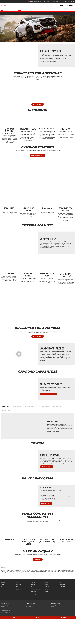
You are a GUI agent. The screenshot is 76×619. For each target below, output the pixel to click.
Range (52, 13)
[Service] (38, 617)
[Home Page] (3, 5)
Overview (21, 13)
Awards (46, 591)
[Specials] (63, 617)
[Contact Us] (34, 1)
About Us (47, 586)
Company (72, 10)
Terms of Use (62, 586)
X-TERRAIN (57, 13)
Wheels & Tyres (5, 406)
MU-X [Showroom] (10, 10)
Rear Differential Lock (7, 410)
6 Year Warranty (33, 591)
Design (34, 13)
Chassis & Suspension (17, 406)
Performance (27, 13)
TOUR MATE (68, 13)
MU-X (2, 586)
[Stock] (12, 617)
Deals (28, 10)
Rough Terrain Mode (56, 406)
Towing (47, 13)
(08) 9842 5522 (5, 606)
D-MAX (2, 584)
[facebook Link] (71, 1)
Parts (46, 10)
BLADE (73, 13)
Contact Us (47, 584)
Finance (63, 10)
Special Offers (18, 584)
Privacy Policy (62, 584)
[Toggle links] (5, 612)
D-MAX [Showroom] (2, 10)
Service (37, 10)
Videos (46, 589)
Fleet (54, 10)
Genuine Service (33, 594)
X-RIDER (62, 13)
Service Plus (33, 584)
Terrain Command (45, 406)
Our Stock (19, 10)
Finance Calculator (19, 589)
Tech (38, 13)
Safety (42, 13)
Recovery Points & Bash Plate (31, 406)
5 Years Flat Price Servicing (35, 589)
